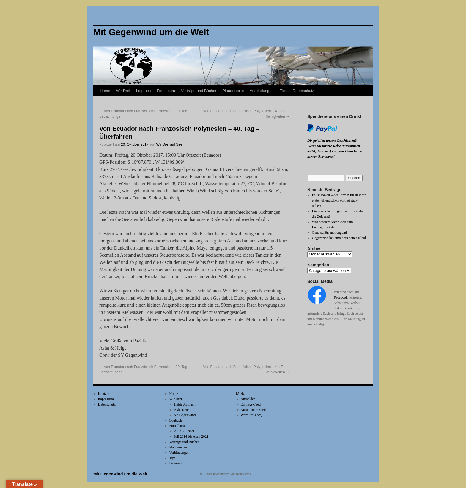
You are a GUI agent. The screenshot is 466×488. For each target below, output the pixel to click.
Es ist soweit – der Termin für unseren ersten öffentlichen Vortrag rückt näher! (339, 200)
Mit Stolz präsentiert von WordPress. (225, 474)
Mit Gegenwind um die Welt (120, 474)
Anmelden (248, 399)
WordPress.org (251, 415)
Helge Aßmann (184, 404)
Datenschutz (303, 90)
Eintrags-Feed (251, 404)
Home (105, 90)
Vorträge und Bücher (198, 90)
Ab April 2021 (184, 431)
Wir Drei (123, 90)
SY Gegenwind (185, 415)
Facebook (341, 297)
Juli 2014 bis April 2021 (191, 436)
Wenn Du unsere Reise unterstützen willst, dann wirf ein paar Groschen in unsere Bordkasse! (335, 151)
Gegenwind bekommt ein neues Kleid (339, 238)
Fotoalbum (166, 90)
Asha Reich (182, 410)
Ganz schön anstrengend (329, 232)
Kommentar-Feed (253, 410)
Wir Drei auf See (169, 144)
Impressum (106, 399)
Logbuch (143, 90)
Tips (283, 90)
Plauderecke (233, 90)
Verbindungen (261, 90)
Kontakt (104, 394)
